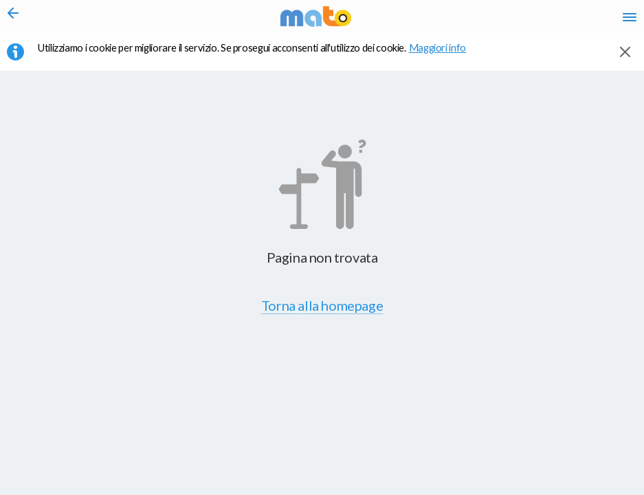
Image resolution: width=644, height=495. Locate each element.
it (432, 20)
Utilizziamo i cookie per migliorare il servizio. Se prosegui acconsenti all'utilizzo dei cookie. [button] (260, 56)
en (457, 20)
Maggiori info (444, 56)
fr (484, 20)
